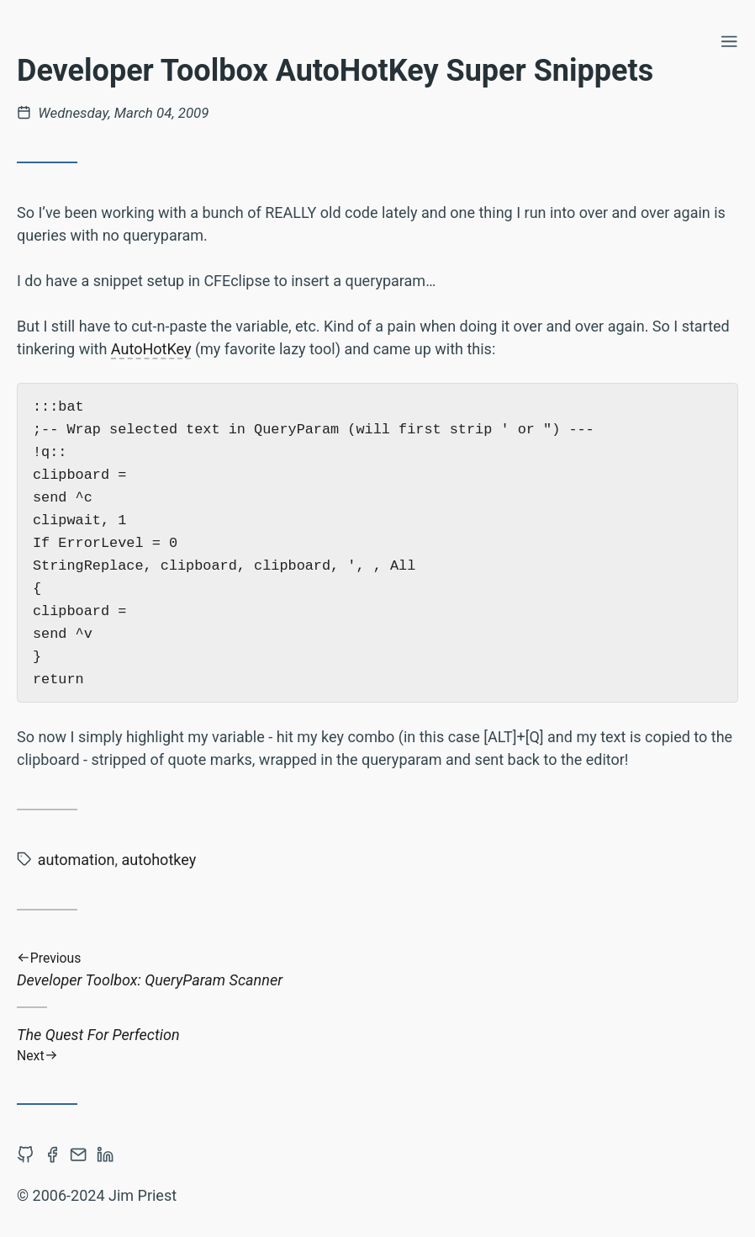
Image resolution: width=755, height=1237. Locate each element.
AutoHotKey (151, 349)
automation (76, 859)
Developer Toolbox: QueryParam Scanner (377, 969)
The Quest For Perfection (377, 1044)
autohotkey (159, 859)
